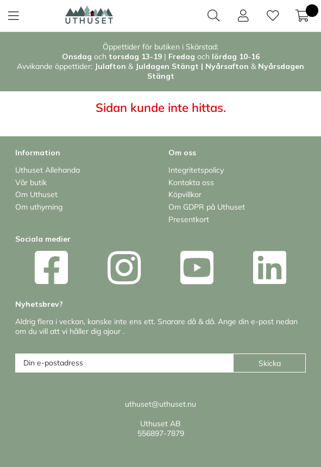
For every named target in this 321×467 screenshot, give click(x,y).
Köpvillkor (185, 194)
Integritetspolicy (196, 170)
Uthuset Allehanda (47, 170)
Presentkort (188, 219)
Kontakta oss (191, 182)
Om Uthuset (36, 194)
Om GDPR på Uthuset (206, 207)
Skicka (270, 363)
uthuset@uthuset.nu (160, 404)
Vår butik (31, 182)
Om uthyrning (38, 207)
